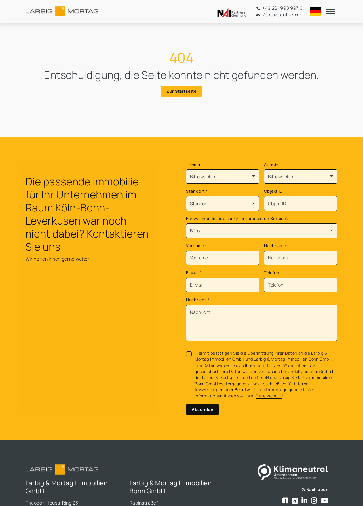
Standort (197, 191)
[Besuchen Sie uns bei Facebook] (285, 501)
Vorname (196, 245)
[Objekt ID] (300, 203)
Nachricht (197, 299)
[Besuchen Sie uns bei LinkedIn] (304, 501)
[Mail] (222, 285)
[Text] (261, 323)
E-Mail (193, 272)
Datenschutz (269, 396)
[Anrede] (300, 176)
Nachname (276, 245)
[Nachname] (300, 258)
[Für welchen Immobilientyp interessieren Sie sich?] (261, 230)
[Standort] (222, 203)
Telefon (272, 272)
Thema (193, 164)
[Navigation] (330, 11)
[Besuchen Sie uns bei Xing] (295, 501)
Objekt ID (273, 191)
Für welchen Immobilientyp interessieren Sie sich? (237, 218)
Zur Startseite (181, 91)
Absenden (202, 409)
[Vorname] (222, 258)
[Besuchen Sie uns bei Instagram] (314, 501)
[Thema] (222, 176)
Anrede (271, 164)
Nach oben (315, 489)
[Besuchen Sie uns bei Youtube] (325, 501)
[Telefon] (300, 285)
